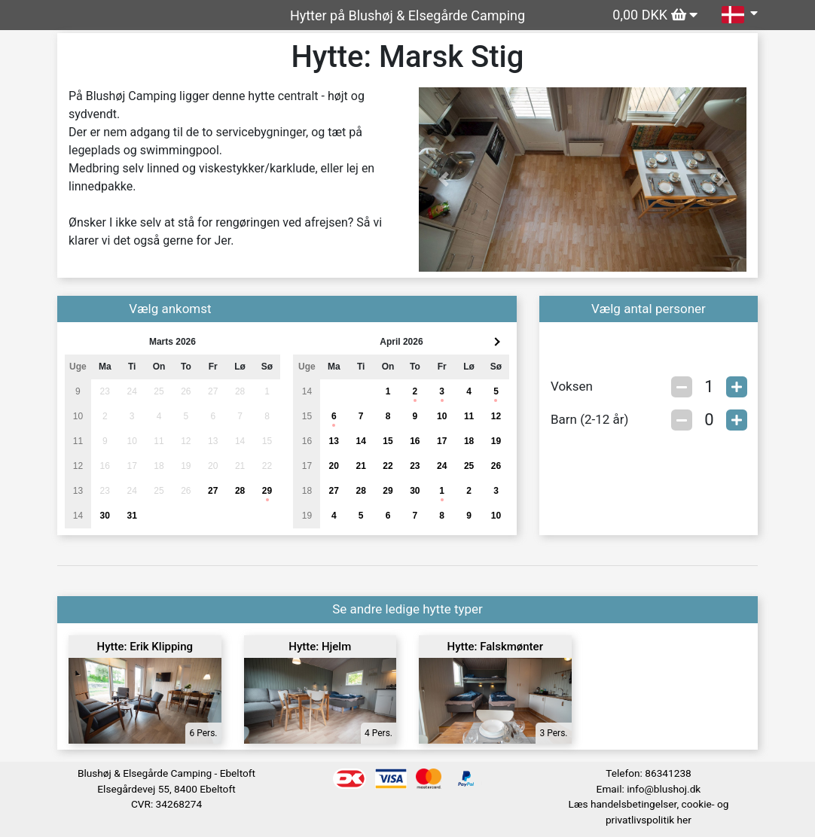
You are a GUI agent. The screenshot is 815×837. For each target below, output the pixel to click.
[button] (443, 179)
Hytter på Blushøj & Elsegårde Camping (407, 15)
